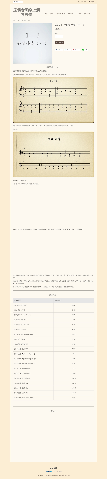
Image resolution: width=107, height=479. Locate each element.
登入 (79, 1)
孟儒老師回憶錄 (60, 13)
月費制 (79, 13)
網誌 (51, 13)
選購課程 (71, 13)
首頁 (45, 13)
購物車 (92, 1)
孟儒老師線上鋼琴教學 (26, 12)
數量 (56, 33)
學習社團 (87, 13)
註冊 (85, 1)
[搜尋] (18, 2)
